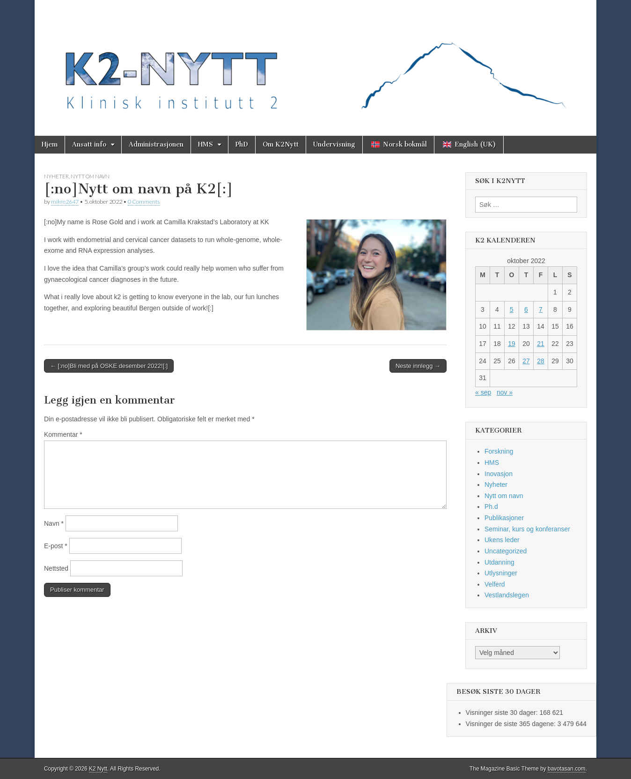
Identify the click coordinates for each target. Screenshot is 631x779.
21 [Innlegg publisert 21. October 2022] (540, 343)
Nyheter (56, 176)
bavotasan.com (567, 768)
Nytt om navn (90, 176)
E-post (55, 546)
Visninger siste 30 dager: (503, 712)
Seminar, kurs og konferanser (527, 529)
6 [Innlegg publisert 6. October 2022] (526, 309)
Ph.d (491, 506)
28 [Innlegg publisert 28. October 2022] (540, 361)
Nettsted (56, 568)
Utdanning (499, 562)
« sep (483, 392)
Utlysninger (500, 573)
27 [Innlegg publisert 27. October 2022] (526, 361)
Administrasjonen (156, 144)
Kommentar (63, 434)
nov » (505, 392)
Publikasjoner (504, 518)
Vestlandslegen (506, 595)
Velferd (494, 584)
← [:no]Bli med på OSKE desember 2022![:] (109, 365)
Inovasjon (498, 474)
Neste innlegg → (418, 365)
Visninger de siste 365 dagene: (512, 724)
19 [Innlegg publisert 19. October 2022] (511, 343)
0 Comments (144, 201)
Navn (54, 523)
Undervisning (334, 144)
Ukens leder (502, 540)
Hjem (50, 144)
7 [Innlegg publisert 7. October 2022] (541, 309)
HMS (205, 144)
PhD (241, 144)
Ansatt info (89, 144)
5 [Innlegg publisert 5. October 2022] (512, 309)
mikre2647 (65, 201)
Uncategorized (505, 551)
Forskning (498, 451)
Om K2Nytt (281, 144)
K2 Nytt (98, 768)
